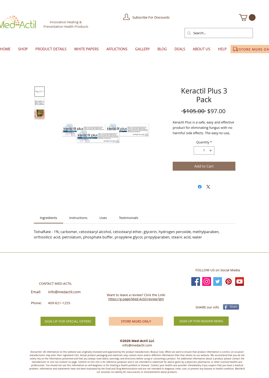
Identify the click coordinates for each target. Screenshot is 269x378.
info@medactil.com (64, 291)
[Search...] (218, 33)
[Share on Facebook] (199, 186)
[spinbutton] (204, 150)
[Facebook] (195, 281)
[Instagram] (206, 281)
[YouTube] (239, 281)
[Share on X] (208, 186)
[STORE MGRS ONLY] (136, 321)
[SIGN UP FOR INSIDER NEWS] (201, 321)
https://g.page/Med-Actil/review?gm (136, 299)
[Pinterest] (228, 281)
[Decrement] (197, 150)
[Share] (231, 307)
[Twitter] (217, 281)
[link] (48, 217)
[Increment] (211, 150)
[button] (126, 17)
